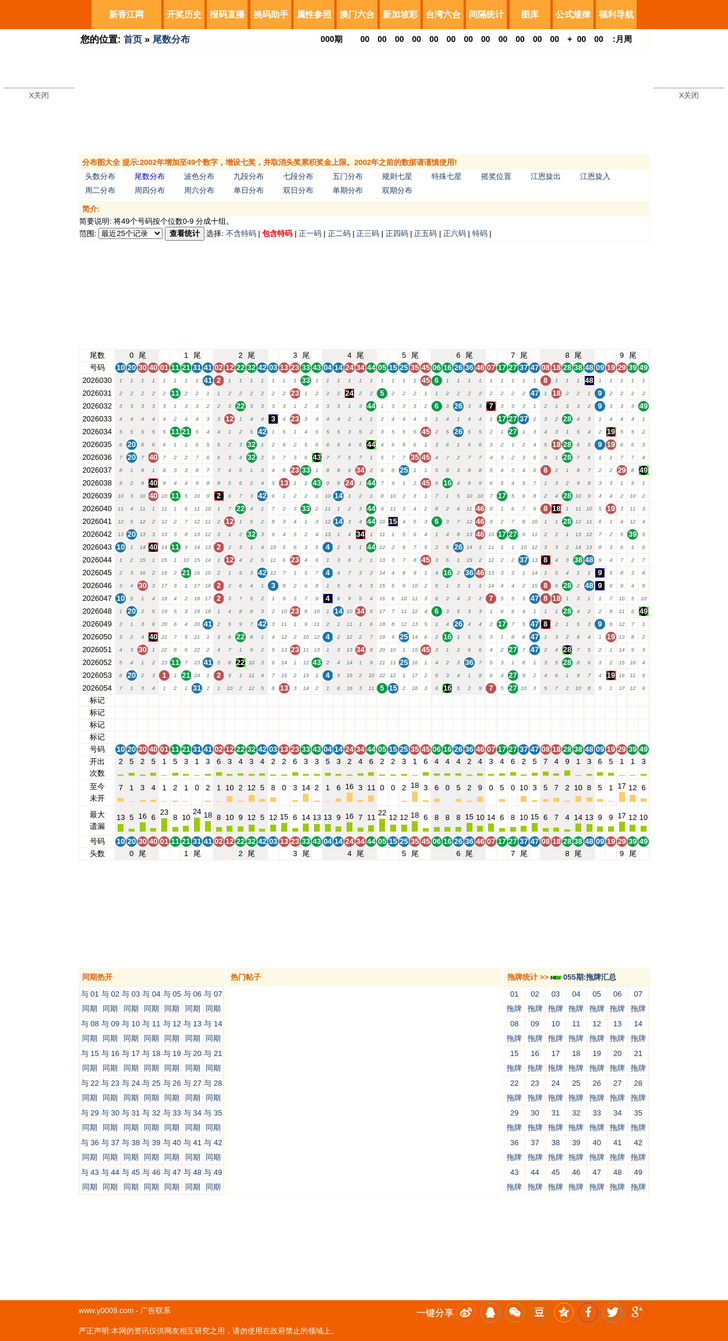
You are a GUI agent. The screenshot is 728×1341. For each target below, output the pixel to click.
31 (197, 700)
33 (306, 700)
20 (132, 700)
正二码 (339, 233)
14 (338, 700)
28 (567, 700)
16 (447, 700)
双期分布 (397, 190)
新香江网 (126, 14)
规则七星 (397, 176)
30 (142, 700)
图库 (530, 14)
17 (502, 700)
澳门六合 (357, 14)
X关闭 (39, 95)
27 (512, 700)
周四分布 (150, 190)
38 (578, 700)
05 (382, 700)
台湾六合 (443, 14)
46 (480, 700)
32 (251, 700)
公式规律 (573, 14)
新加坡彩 (400, 14)
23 (295, 700)
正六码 (454, 233)
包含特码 (277, 233)
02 (218, 700)
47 (535, 700)
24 (349, 700)
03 (273, 700)
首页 (132, 39)
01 (164, 700)
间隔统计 (486, 14)
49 (643, 700)
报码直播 (227, 14)
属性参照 (313, 14)
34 (360, 700)
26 (458, 700)
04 (327, 700)
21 (186, 700)
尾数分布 (171, 39)
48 (589, 700)
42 (262, 700)
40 (153, 700)
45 (426, 700)
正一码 (310, 233)
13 (284, 700)
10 (120, 700)
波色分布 (199, 176)
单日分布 (249, 190)
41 (208, 700)
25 (404, 700)
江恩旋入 (595, 176)
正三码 (367, 233)
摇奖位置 (496, 176)
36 (469, 700)
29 (621, 700)
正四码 (397, 233)
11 (175, 700)
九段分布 (249, 176)
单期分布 (348, 190)
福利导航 (616, 14)
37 (524, 700)
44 (371, 700)
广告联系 (155, 1310)
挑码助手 (270, 14)
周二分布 (100, 190)
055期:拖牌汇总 (583, 977)
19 (611, 700)
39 (632, 700)
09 (600, 700)
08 (545, 700)
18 (556, 700)
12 (229, 700)
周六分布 (199, 190)
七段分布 (298, 176)
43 (317, 700)
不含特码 (241, 233)
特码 (479, 233)
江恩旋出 (546, 176)
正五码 (425, 233)
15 (393, 700)
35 (415, 700)
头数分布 (100, 176)
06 (436, 700)
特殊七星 (447, 176)
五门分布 (348, 176)
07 (491, 700)
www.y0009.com (106, 1310)
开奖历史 (184, 14)
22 (240, 700)
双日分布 (298, 190)
